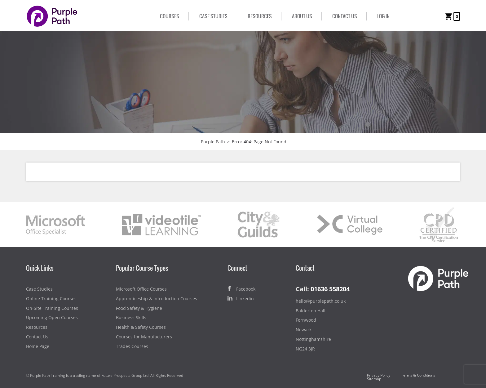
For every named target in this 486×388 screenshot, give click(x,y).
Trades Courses (132, 346)
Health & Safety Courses (141, 327)
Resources (260, 16)
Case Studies (213, 16)
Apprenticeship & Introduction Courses (156, 298)
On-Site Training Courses (52, 308)
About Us (302, 16)
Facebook (241, 289)
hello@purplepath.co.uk (321, 301)
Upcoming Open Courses (52, 317)
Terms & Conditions (418, 375)
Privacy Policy (378, 375)
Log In (383, 16)
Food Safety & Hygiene (139, 308)
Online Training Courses (51, 298)
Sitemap (374, 378)
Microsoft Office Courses (141, 289)
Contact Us (344, 16)
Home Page (37, 346)
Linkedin (241, 299)
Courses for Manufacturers (144, 337)
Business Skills (131, 317)
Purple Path (213, 142)
